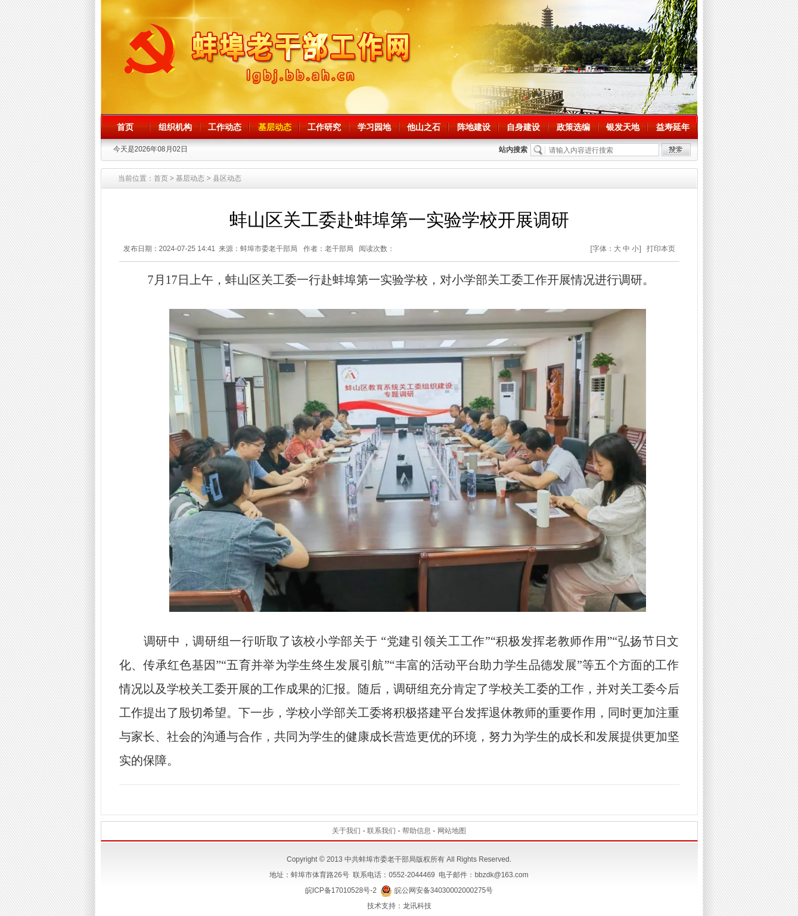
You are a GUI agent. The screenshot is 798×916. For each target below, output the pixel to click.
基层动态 (274, 127)
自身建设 (523, 127)
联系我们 (381, 831)
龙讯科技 (417, 906)
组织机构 (175, 127)
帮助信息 (416, 831)
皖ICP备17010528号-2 (341, 890)
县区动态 (227, 178)
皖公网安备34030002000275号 (436, 890)
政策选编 (573, 127)
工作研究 (324, 127)
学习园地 (374, 127)
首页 (125, 127)
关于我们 (346, 831)
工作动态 (224, 127)
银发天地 (622, 127)
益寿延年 (673, 127)
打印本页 (661, 249)
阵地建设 (473, 127)
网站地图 (451, 831)
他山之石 (423, 127)
